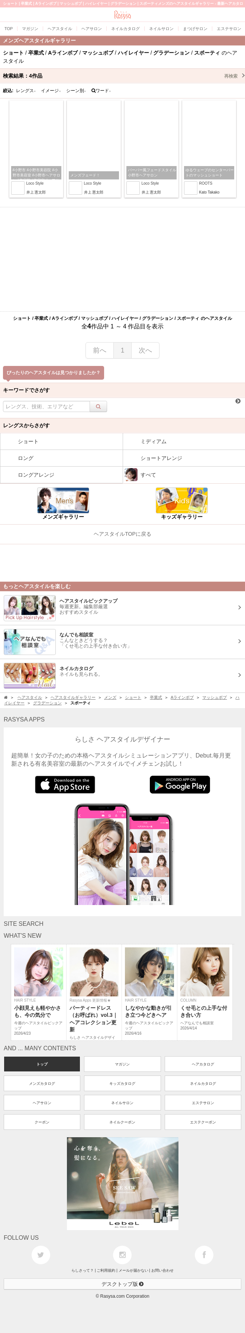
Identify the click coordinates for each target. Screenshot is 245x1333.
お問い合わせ (162, 1270)
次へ (145, 350)
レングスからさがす (26, 425)
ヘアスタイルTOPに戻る (122, 534)
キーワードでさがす (26, 390)
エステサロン (203, 1103)
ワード (101, 90)
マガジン (122, 1064)
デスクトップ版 (122, 1284)
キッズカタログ (122, 1083)
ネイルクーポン (122, 1122)
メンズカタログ (42, 1083)
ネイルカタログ (203, 1083)
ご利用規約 (106, 1270)
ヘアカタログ (203, 1064)
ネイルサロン (122, 1103)
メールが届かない (133, 1270)
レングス (26, 90)
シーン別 (76, 90)
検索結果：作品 (124, 76)
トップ (42, 1064)
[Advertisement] (122, 259)
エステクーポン (203, 1122)
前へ (99, 350)
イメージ (51, 90)
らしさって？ (82, 1270)
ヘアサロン (42, 1103)
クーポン (42, 1122)
